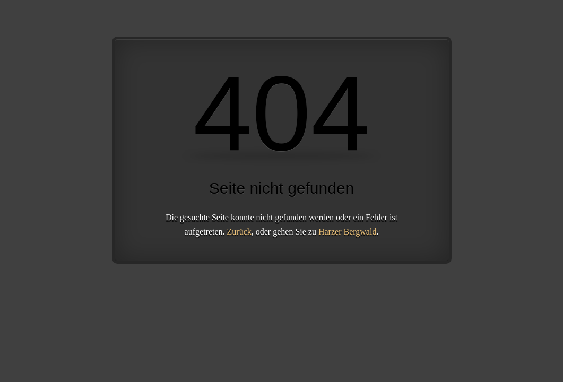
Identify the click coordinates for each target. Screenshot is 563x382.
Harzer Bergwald (347, 231)
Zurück (239, 231)
